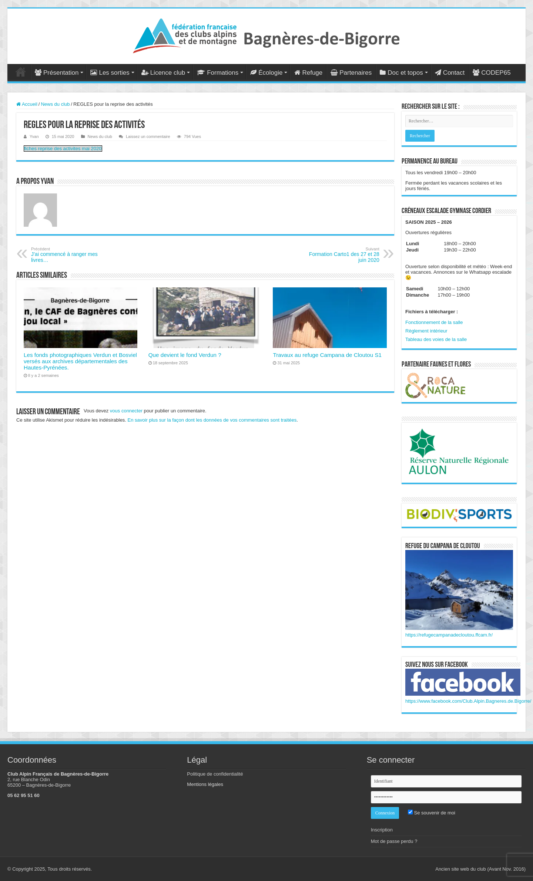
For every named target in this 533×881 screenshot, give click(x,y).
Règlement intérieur (426, 331)
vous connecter (126, 411)
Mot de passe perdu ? (394, 841)
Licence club (163, 72)
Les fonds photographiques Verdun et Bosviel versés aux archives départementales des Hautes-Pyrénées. (80, 361)
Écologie (266, 72)
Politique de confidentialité (215, 774)
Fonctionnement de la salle (434, 322)
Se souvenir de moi (431, 813)
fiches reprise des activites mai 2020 (63, 148)
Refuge (308, 72)
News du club (55, 104)
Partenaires (351, 72)
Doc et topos (401, 72)
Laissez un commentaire (148, 136)
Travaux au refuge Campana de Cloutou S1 (327, 355)
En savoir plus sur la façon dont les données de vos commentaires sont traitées (212, 420)
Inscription (382, 830)
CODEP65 (491, 72)
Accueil (20, 72)
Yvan (34, 136)
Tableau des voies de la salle (436, 339)
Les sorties (109, 72)
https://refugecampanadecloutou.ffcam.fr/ (449, 635)
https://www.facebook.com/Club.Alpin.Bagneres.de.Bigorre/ (468, 701)
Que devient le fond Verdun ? (184, 355)
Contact (450, 72)
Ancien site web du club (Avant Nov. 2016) (480, 869)
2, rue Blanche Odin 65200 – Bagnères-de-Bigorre (39, 782)
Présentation (56, 72)
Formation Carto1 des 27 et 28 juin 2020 (341, 255)
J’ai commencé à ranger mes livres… (69, 255)
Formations (217, 72)
